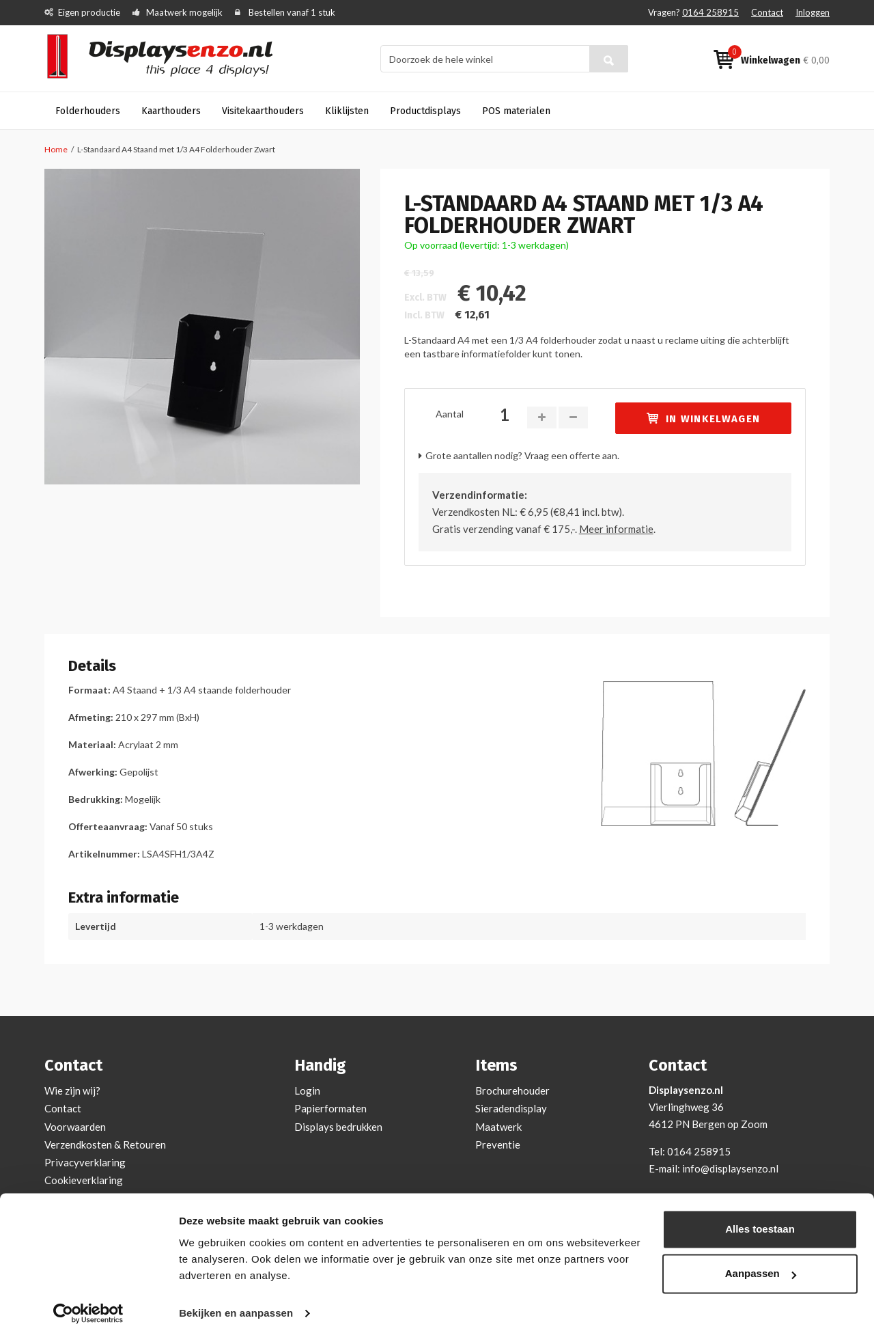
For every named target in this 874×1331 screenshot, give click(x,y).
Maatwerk (498, 1127)
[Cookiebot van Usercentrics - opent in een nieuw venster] (88, 1304)
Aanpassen (760, 1264)
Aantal (450, 414)
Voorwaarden (75, 1127)
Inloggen (812, 12)
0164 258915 (710, 12)
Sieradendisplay (511, 1108)
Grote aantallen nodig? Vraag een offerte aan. (522, 455)
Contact (767, 12)
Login (307, 1090)
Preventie (497, 1144)
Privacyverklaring (85, 1162)
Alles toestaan (760, 1220)
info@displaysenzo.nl (730, 1168)
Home (56, 149)
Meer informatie (616, 529)
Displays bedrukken (338, 1127)
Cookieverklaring (83, 1180)
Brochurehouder (512, 1090)
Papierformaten (330, 1108)
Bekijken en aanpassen (236, 1304)
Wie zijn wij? (72, 1090)
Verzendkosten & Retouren (105, 1144)
